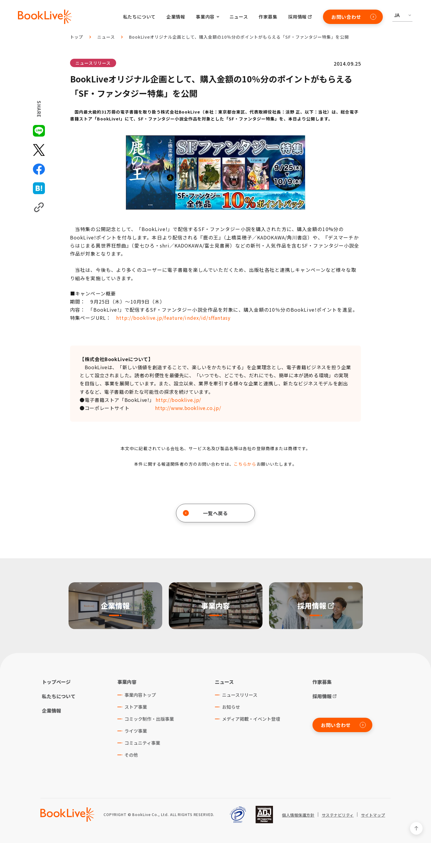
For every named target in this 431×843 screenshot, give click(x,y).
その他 (131, 755)
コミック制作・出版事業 (149, 719)
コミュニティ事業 (142, 743)
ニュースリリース (93, 63)
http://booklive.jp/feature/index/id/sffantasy (174, 317)
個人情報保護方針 (298, 815)
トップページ (56, 681)
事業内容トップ (140, 695)
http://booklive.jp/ (178, 399)
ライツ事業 (136, 731)
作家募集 (268, 16)
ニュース (239, 16)
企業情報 (175, 16)
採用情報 (297, 16)
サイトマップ (373, 815)
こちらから (245, 464)
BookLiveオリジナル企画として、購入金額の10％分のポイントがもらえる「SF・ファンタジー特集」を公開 (239, 37)
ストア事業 (136, 707)
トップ (77, 37)
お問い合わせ (353, 16)
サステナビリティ (338, 815)
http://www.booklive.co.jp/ (188, 407)
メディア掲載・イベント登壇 (251, 719)
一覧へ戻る (205, 513)
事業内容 (126, 681)
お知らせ (231, 707)
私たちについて (139, 16)
